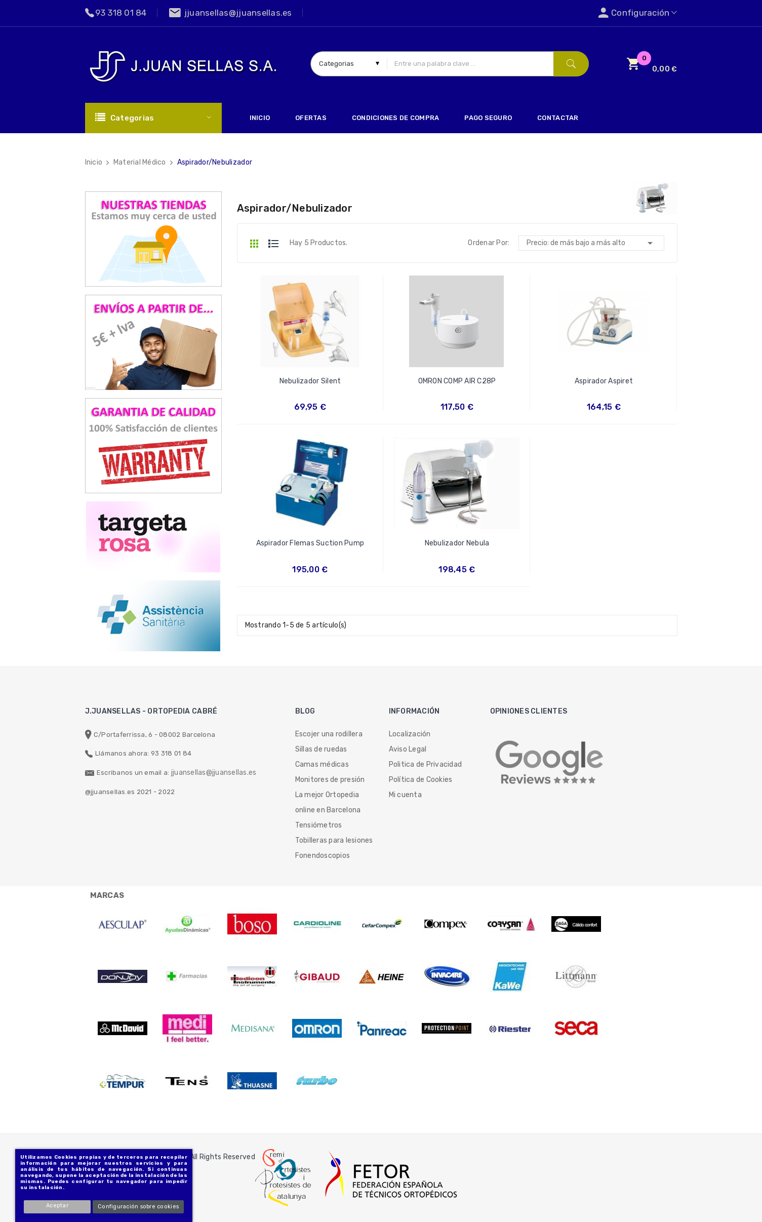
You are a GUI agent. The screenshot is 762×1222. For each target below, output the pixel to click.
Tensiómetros (318, 825)
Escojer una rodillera (329, 734)
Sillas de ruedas (321, 749)
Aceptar (58, 1205)
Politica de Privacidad (425, 764)
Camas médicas (322, 764)
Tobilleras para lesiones (334, 840)
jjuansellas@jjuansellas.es (214, 772)
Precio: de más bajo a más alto (591, 243)
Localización (410, 734)
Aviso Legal (408, 749)
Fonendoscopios (322, 855)
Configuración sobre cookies (138, 1206)
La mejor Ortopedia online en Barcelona (328, 802)
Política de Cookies (421, 779)
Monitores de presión (330, 779)
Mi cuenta (405, 795)
